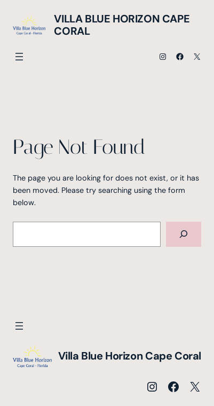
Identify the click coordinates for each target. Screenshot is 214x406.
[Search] (183, 234)
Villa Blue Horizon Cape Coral (121, 25)
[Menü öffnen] (19, 56)
